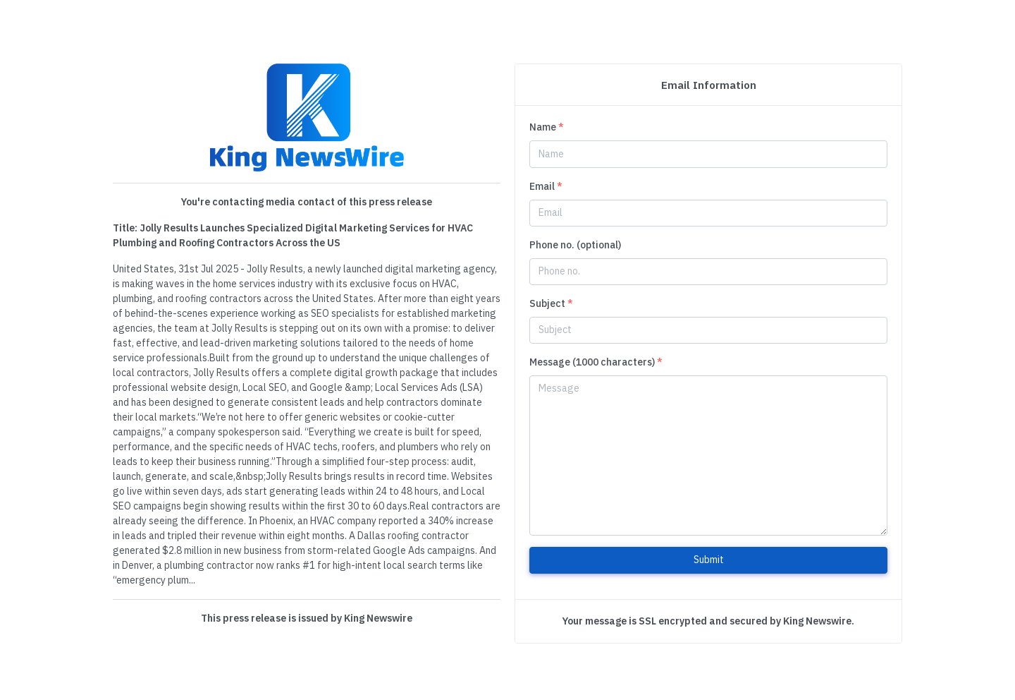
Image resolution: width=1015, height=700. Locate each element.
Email (545, 186)
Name (546, 127)
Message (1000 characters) (596, 362)
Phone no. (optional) (575, 245)
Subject (551, 303)
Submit (709, 559)
